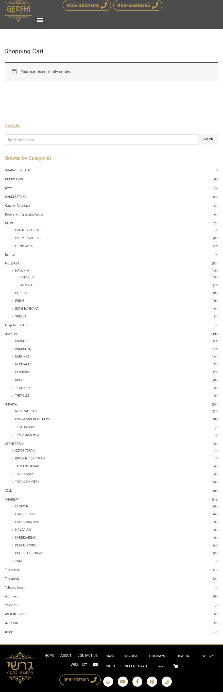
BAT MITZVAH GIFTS (29, 238)
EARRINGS (22, 356)
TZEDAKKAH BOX (27, 435)
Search (208, 139)
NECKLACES (23, 364)
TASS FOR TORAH (27, 466)
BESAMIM (22, 506)
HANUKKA (22, 270)
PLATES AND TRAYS (28, 553)
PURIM (19, 301)
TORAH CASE (24, 474)
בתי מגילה (11, 596)
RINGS (19, 380)
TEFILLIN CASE (25, 427)
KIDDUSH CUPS (26, 545)
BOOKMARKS (14, 179)
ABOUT (65, 655)
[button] (40, 20)
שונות (18, 561)
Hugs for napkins (16, 325)
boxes (8, 188)
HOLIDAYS (12, 263)
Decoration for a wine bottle (24, 214)
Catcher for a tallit (17, 205)
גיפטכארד (11, 605)
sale (160, 666)
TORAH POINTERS (27, 482)
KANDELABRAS (25, 537)
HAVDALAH (23, 529)
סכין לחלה (11, 623)
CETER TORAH (25, 450)
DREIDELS (27, 277)
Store (110, 656)
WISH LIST (79, 665)
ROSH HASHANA (27, 308)
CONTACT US (87, 655)
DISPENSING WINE (27, 522)
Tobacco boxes (15, 587)
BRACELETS (23, 341)
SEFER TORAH (15, 444)
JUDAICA (11, 404)
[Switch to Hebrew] (95, 664)
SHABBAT (12, 499)
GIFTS (9, 223)
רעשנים (9, 631)
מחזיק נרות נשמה (16, 614)
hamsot (10, 254)
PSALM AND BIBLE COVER (33, 419)
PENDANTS (22, 372)
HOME (49, 655)
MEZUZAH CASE (26, 411)
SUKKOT (20, 316)
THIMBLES (22, 395)
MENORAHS (28, 285)
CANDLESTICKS (15, 197)
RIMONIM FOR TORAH (30, 458)
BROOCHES (23, 349)
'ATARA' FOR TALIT (17, 170)
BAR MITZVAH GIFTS (29, 230)
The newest (12, 570)
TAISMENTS (23, 388)
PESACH (21, 293)
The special (12, 578)
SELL (8, 490)
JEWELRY (11, 334)
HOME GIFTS (24, 246)
